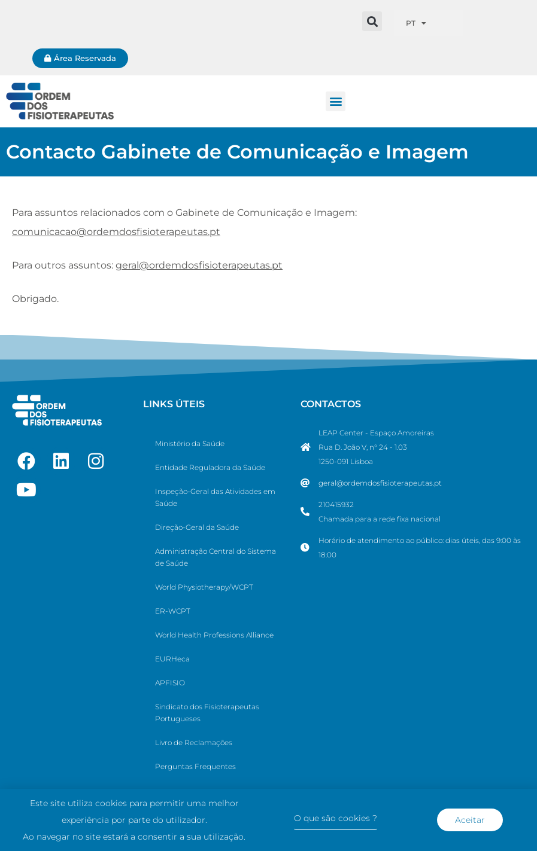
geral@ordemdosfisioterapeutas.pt (199, 265)
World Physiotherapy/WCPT (204, 586)
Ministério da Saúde (189, 443)
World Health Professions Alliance (214, 634)
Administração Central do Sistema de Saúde (215, 557)
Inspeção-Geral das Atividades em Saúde (215, 497)
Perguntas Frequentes (195, 766)
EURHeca (172, 658)
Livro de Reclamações (193, 742)
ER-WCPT (172, 610)
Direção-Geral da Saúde (197, 527)
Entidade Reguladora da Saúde (210, 467)
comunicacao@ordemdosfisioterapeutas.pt (116, 231)
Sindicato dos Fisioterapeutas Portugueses (207, 712)
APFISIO (170, 682)
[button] (372, 21)
